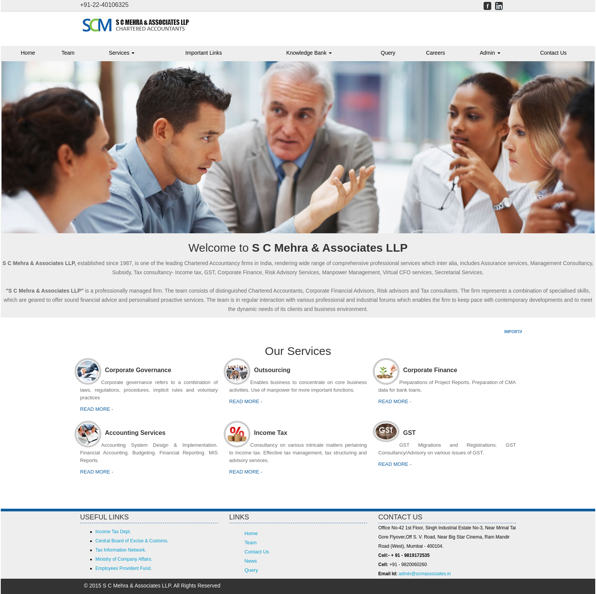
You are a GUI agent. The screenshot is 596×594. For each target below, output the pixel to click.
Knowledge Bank (309, 53)
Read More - (395, 464)
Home (28, 53)
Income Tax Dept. (113, 531)
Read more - (97, 409)
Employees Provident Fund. (124, 568)
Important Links (203, 53)
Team (68, 53)
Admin (490, 53)
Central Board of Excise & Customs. (132, 541)
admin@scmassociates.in (425, 573)
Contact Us (553, 53)
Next (574, 143)
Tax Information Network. (121, 550)
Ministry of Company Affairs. (124, 559)
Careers (435, 53)
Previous (21, 143)
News (251, 561)
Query (388, 53)
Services (122, 53)
